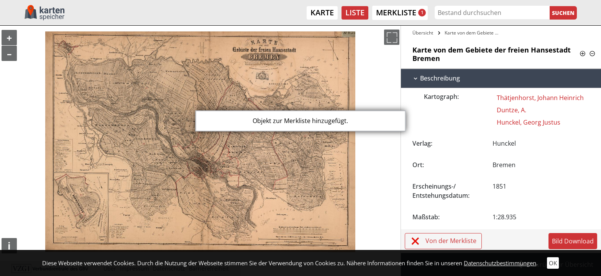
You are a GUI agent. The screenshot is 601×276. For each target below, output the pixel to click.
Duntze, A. (511, 110)
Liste (355, 12)
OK (553, 263)
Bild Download (573, 241)
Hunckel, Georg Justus (528, 122)
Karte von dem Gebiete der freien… (473, 33)
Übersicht (422, 33)
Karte (322, 12)
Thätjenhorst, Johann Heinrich (540, 98)
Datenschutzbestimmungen (500, 263)
